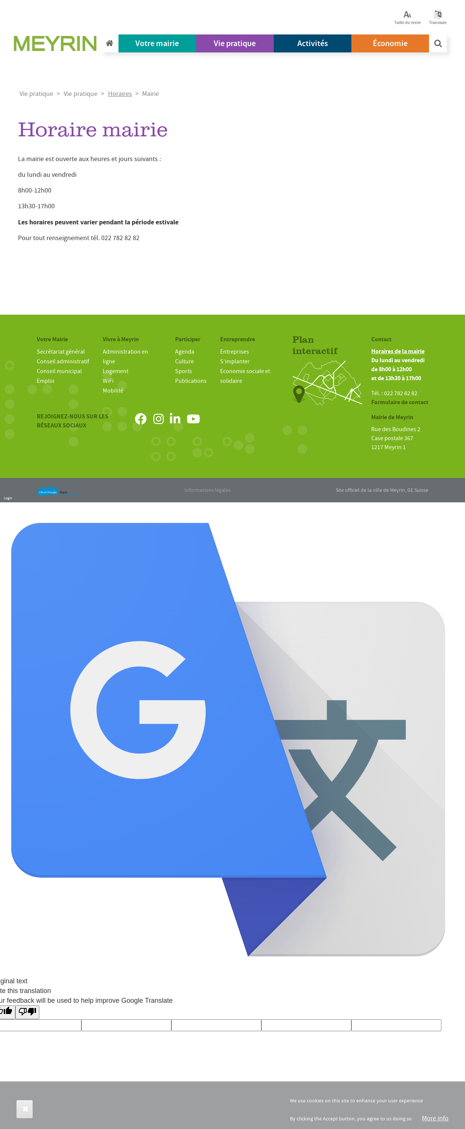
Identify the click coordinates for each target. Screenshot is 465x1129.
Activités (312, 43)
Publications (191, 381)
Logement (115, 371)
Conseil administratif (63, 361)
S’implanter (235, 361)
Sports (183, 371)
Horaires (120, 94)
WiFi (108, 381)
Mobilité (113, 390)
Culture (184, 361)
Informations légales (207, 490)
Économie (390, 43)
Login (8, 498)
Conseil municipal (59, 371)
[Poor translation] (27, 1012)
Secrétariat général (61, 351)
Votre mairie (157, 43)
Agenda (184, 351)
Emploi (45, 381)
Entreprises (234, 351)
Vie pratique (235, 43)
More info (435, 1118)
